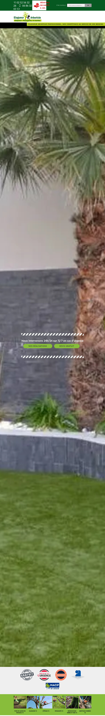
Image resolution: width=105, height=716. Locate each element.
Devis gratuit (66, 346)
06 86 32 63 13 (22, 7)
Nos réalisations (38, 346)
